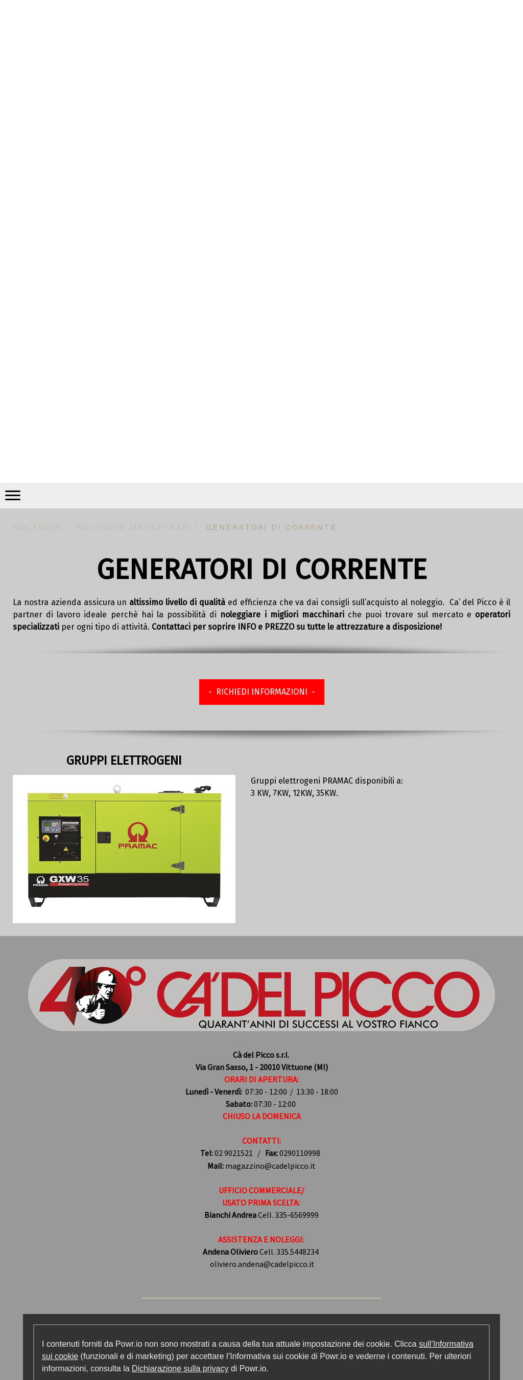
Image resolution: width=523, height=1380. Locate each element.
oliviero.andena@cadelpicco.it (262, 1264)
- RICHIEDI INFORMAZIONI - (261, 692)
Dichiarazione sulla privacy (180, 1368)
